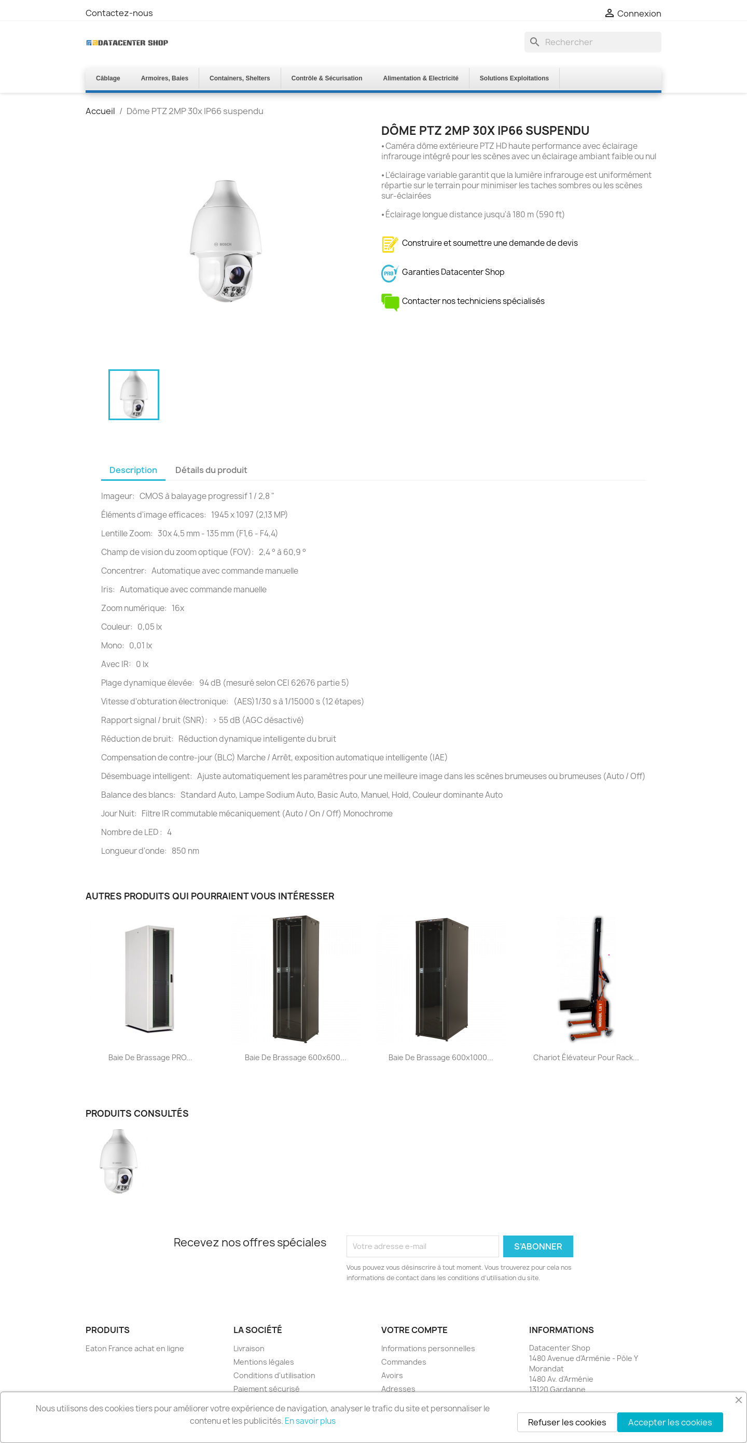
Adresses (398, 1389)
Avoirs (392, 1375)
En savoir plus (310, 1421)
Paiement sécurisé (266, 1389)
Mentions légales (263, 1362)
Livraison (249, 1348)
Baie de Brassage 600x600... (296, 1057)
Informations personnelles (428, 1348)
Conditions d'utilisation (274, 1375)
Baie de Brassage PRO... (150, 1057)
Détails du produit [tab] (211, 470)
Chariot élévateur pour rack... (586, 1057)
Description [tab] (133, 470)
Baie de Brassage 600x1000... (441, 1057)
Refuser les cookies (567, 1422)
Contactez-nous (119, 13)
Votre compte (414, 1330)
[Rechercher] (592, 42)
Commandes (403, 1362)
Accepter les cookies (670, 1422)
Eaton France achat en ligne (135, 1348)
